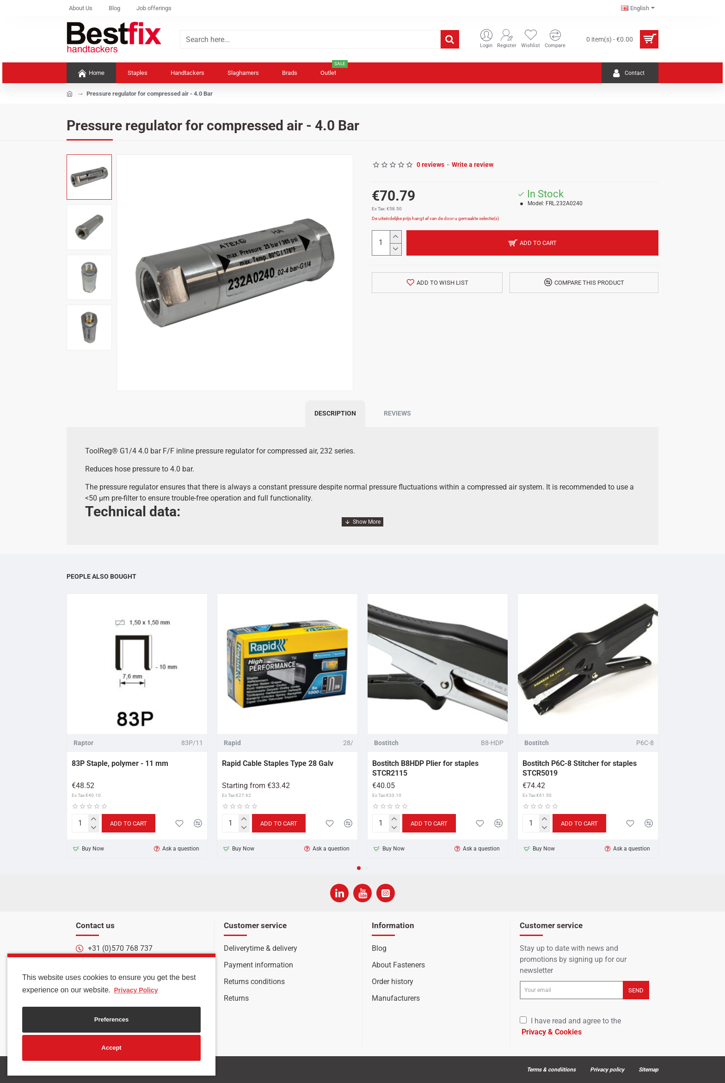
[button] (359, 868)
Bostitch (386, 742)
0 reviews (430, 164)
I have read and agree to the (570, 1027)
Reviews (397, 413)
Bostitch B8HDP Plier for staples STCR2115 (425, 768)
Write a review (472, 164)
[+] (395, 237)
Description (335, 413)
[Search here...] (450, 39)
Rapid (232, 742)
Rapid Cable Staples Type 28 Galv (277, 763)
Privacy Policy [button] (136, 990)
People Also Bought (101, 576)
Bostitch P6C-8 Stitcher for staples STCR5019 (579, 768)
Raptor (83, 742)
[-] (395, 249)
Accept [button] (111, 1047)
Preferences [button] (111, 1019)
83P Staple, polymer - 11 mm (120, 763)
